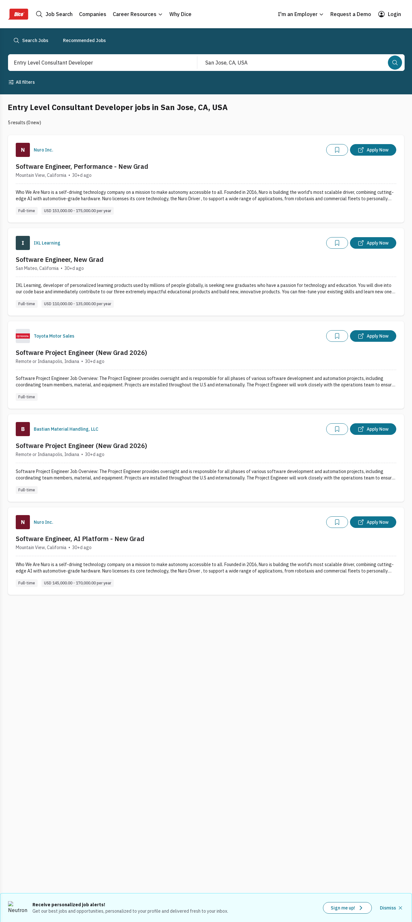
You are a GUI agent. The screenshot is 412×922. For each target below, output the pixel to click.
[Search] (395, 63)
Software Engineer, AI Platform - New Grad (80, 538)
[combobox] (96, 62)
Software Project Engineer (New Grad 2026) (81, 352)
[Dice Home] (18, 14)
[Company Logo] (23, 150)
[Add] (337, 150)
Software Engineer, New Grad (59, 259)
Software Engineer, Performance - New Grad (82, 166)
